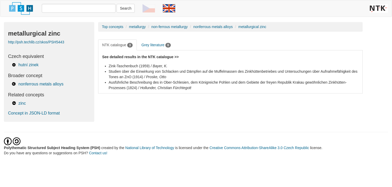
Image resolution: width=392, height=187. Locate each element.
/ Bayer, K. (159, 66)
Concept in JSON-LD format (34, 113)
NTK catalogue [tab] (117, 45)
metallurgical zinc (252, 27)
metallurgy (137, 27)
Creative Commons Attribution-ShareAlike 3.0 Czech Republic (259, 148)
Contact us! (98, 153)
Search (125, 8)
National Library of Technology (149, 148)
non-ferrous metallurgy (169, 27)
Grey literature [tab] (156, 45)
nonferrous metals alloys (40, 84)
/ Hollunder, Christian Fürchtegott (164, 88)
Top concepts (113, 27)
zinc (22, 103)
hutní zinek (28, 65)
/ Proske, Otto (155, 77)
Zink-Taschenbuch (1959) (129, 66)
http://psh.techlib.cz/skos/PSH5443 (36, 42)
